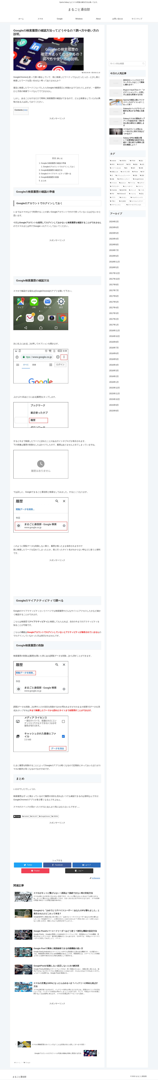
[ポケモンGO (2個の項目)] (125, 171)
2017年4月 (114, 307)
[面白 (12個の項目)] (141, 160)
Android (25, 816)
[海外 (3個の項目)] (134, 168)
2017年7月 (114, 290)
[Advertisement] (57, 135)
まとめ (43, 181)
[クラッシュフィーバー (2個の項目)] (123, 175)
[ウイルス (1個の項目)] (113, 183)
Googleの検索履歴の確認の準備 (53, 163)
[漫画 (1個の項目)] (142, 175)
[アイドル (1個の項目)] (131, 183)
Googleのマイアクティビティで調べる (56, 174)
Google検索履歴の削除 (50, 177)
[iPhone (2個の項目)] (135, 171)
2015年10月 (114, 399)
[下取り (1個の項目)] (113, 201)
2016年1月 (114, 382)
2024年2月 (114, 222)
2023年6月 (114, 227)
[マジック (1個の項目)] (132, 190)
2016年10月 (114, 336)
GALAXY (34, 816)
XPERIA (55, 816)
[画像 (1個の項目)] (112, 179)
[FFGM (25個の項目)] (133, 160)
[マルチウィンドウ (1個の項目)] (137, 197)
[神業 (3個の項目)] (141, 168)
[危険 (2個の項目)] (135, 175)
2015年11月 (114, 393)
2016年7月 (114, 348)
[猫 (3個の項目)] (127, 168)
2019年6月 (114, 256)
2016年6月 (114, 353)
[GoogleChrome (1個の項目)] (138, 179)
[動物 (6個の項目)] (135, 164)
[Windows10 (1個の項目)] (122, 193)
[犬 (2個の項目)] (111, 175)
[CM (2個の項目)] (142, 171)
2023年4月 (114, 239)
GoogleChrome (44, 816)
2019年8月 (114, 244)
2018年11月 (114, 262)
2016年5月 (114, 359)
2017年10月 (114, 279)
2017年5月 (114, 302)
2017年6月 (114, 296)
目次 (54, 158)
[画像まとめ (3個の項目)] (114, 171)
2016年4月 (114, 365)
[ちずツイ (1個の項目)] (141, 183)
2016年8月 (114, 342)
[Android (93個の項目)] (113, 160)
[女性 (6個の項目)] (142, 164)
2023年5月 (114, 233)
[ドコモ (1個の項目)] (141, 190)
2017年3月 (114, 313)
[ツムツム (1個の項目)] (133, 193)
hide (25, 110)
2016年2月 (114, 376)
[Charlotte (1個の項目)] (113, 190)
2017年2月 (114, 319)
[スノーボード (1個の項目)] (128, 186)
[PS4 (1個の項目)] (112, 193)
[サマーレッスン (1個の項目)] (117, 205)
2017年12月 (114, 273)
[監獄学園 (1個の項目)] (123, 190)
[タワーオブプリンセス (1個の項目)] (135, 205)
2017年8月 (114, 285)
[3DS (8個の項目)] (129, 164)
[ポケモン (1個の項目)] (124, 197)
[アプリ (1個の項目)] (113, 197)
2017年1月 (114, 325)
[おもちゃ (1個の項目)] (122, 183)
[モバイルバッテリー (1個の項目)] (137, 201)
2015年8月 (114, 411)
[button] (143, 63)
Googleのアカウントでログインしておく (59, 167)
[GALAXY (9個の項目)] (120, 164)
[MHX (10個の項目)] (112, 164)
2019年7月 (114, 250)
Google (17, 816)
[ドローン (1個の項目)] (140, 186)
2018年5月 (114, 267)
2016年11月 (114, 330)
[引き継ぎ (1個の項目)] (123, 201)
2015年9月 (114, 405)
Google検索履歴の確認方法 (51, 170)
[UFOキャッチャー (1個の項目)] (124, 179)
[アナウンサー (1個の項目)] (115, 186)
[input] (127, 63)
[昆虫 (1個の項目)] (141, 193)
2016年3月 (114, 370)
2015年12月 (114, 388)
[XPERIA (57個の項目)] (123, 160)
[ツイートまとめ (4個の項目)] (116, 168)
